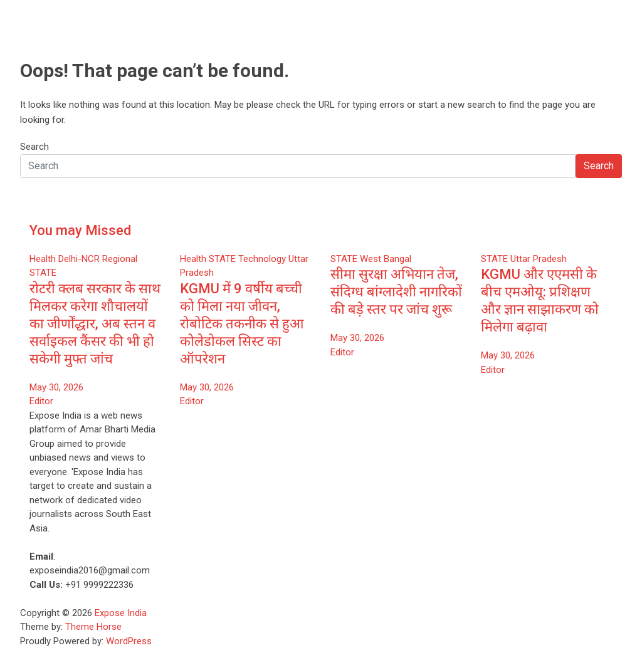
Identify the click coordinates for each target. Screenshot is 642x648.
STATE (42, 272)
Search (34, 146)
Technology (262, 258)
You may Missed (80, 230)
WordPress (129, 641)
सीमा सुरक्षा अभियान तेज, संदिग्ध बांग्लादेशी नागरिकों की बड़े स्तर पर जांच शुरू (396, 291)
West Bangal (385, 258)
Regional (119, 258)
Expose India (121, 613)
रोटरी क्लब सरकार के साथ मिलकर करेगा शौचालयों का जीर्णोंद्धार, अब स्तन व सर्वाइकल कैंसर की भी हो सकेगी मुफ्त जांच (94, 324)
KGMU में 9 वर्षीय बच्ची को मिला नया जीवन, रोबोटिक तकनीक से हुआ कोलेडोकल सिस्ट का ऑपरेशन (241, 324)
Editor (41, 401)
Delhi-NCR (79, 258)
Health (42, 258)
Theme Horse (93, 626)
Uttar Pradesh (538, 258)
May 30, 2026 (56, 387)
